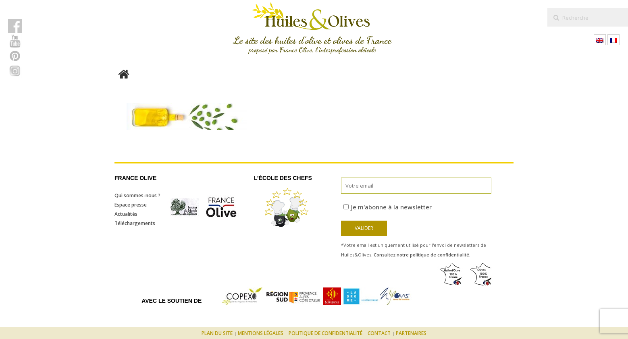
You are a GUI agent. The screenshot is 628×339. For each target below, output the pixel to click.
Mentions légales (260, 333)
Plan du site (217, 333)
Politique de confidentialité (325, 333)
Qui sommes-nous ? (137, 195)
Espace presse (130, 204)
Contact (379, 333)
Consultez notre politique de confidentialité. (422, 255)
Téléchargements (134, 223)
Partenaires (411, 333)
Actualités (125, 214)
